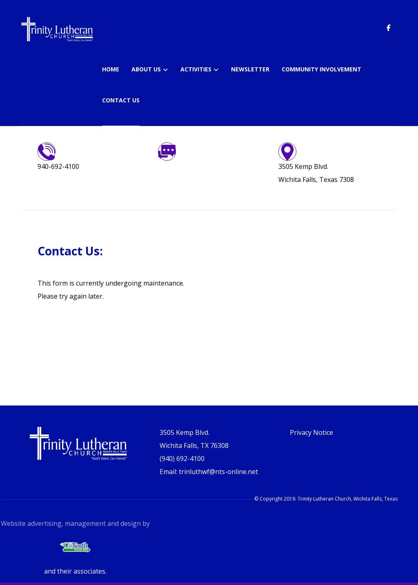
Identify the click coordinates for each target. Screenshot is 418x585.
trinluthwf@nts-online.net (197, 166)
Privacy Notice (311, 432)
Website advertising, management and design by (75, 523)
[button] (388, 27)
